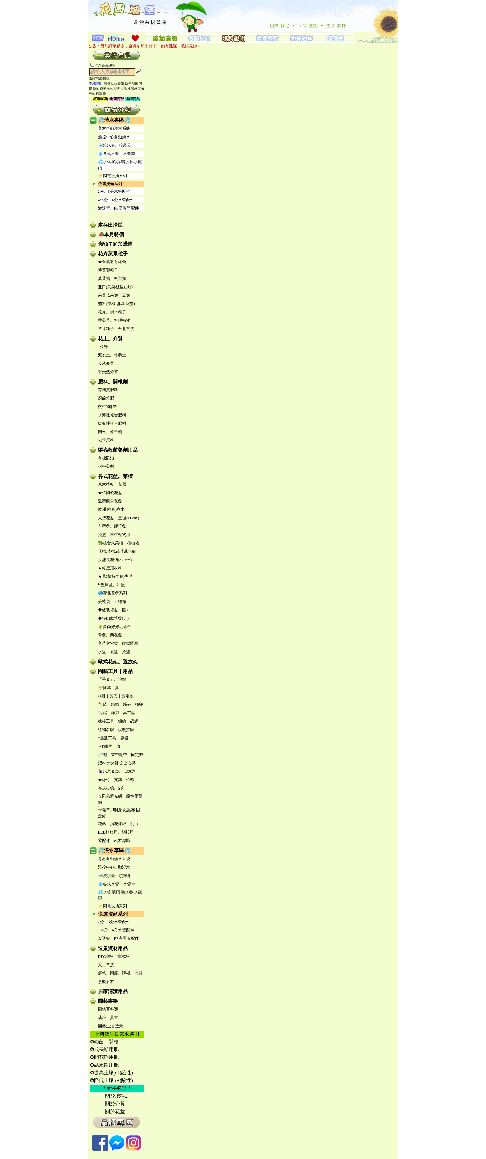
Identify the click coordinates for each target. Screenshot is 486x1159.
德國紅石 (110, 83)
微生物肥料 (108, 406)
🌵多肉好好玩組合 (114, 626)
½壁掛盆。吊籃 (111, 584)
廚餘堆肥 (106, 398)
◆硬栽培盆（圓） (114, 610)
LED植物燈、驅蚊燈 (116, 832)
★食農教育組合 (112, 261)
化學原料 (106, 440)
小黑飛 (132, 88)
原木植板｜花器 (112, 484)
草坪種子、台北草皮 (116, 328)
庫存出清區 (110, 225)
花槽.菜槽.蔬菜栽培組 (117, 551)
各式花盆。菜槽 (115, 476)
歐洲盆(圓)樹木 (111, 509)
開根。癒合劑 (110, 431)
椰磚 (116, 88)
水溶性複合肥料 (112, 415)
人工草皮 (106, 964)
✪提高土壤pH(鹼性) (111, 1072)
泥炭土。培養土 (112, 355)
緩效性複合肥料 (112, 423)
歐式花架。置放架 (118, 661)
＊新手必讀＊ (117, 1088)
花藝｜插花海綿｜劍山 (118, 823)
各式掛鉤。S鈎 (111, 788)
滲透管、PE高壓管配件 (118, 208)
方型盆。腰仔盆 (112, 526)
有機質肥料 (108, 389)
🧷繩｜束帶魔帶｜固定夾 (120, 754)
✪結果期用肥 (104, 1065)
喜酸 (121, 83)
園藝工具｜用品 (115, 671)
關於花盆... (117, 1111)
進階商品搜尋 (101, 78)
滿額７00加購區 (115, 244)
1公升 (103, 346)
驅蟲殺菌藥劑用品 (118, 450)
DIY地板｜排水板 (113, 956)
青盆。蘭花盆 (110, 635)
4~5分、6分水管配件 (116, 199)
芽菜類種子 (108, 270)
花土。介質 (110, 338)
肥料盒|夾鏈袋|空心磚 (117, 763)
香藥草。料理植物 (114, 320)
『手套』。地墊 (112, 679)
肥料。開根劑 (113, 381)
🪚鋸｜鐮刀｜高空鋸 (116, 712)
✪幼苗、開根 (104, 1041)
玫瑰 (124, 88)
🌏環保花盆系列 (112, 593)
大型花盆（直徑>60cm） (119, 517)
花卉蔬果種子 (113, 253)
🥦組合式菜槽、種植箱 (118, 543)
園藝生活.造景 (110, 1026)
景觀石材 (106, 981)
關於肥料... (117, 1096)
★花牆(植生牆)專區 (115, 576)
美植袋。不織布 (112, 601)
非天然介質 (108, 371)
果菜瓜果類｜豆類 (114, 295)
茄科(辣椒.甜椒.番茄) (116, 303)
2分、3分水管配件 (114, 191)
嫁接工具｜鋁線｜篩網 (118, 721)
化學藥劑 (106, 466)
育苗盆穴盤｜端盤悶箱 (118, 643)
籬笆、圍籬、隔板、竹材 (120, 973)
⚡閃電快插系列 (112, 175)
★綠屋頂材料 (110, 568)
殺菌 (135, 83)
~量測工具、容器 (113, 738)
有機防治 (106, 458)
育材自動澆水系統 (114, 128)
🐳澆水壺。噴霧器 (114, 145)
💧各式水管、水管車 (116, 153)
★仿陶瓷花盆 (110, 492)
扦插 (92, 93)
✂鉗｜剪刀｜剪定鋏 (116, 696)
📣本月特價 (111, 234)
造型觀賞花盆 (110, 501)
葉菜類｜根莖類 (112, 278)
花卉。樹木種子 (112, 312)
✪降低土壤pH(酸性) (111, 1080)
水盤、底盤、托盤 (114, 651)
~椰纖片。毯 (109, 746)
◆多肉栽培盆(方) (113, 618)
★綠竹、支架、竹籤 (116, 779)
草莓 (141, 88)
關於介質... (117, 1103)
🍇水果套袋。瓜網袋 (116, 771)
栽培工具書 (108, 1017)
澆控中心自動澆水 (114, 137)
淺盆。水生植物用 (114, 534)
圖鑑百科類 (108, 1009)
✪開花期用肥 (104, 1057)
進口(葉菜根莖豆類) (115, 287)
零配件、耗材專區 (114, 840)
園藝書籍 (108, 1001)
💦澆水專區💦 (114, 120)
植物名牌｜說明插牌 (116, 729)
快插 (96, 88)
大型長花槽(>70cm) (115, 559)
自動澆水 (106, 88)
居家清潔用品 (113, 991)
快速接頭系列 (110, 183)
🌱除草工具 (108, 687)
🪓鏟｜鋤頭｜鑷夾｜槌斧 (120, 704)
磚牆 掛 (101, 93)
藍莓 (128, 83)
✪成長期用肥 (104, 1049)
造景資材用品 (113, 948)
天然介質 (106, 363)
